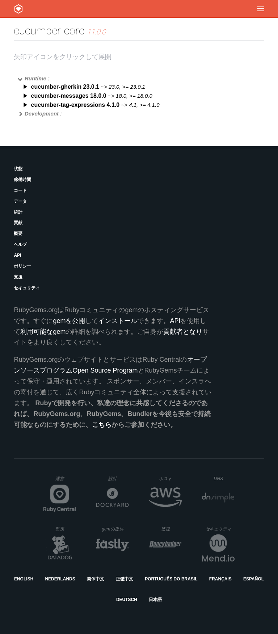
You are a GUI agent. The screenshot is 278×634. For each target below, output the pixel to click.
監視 (65, 529)
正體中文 (124, 578)
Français (220, 578)
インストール (117, 320)
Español (253, 578)
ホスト (170, 478)
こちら (101, 424)
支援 (18, 277)
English (23, 578)
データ (20, 201)
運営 (65, 481)
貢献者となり (182, 331)
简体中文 (95, 578)
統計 (18, 212)
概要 (18, 233)
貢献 (18, 222)
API (17, 255)
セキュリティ (27, 287)
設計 (118, 478)
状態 (18, 168)
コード (20, 190)
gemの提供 (115, 529)
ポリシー (22, 266)
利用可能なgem (43, 331)
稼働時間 (22, 179)
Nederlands (60, 578)
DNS (224, 478)
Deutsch (126, 599)
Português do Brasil (171, 578)
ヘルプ (20, 244)
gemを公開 (69, 320)
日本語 (155, 599)
